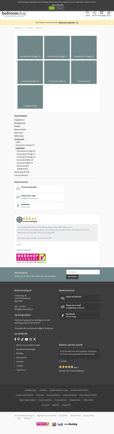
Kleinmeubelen (20, 131)
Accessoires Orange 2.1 (26, 158)
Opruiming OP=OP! (21, 173)
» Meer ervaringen (23, 251)
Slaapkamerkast (75, 401)
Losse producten (21, 176)
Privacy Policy (89, 417)
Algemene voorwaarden (46, 417)
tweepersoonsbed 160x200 (79, 391)
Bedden (17, 127)
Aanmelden (72, 278)
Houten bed (40, 396)
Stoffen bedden (88, 401)
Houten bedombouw (45, 401)
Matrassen (18, 134)
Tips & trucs (21, 371)
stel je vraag (23, 207)
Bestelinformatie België (25, 350)
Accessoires (19, 140)
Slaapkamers (19, 121)
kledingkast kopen (31, 391)
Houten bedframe (60, 401)
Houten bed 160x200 (53, 396)
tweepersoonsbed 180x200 (24, 396)
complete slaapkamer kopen (59, 391)
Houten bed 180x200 (69, 396)
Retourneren (21, 358)
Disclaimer (63, 417)
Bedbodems (19, 137)
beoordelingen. (77, 372)
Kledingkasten (20, 124)
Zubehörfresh (22, 170)
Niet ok (60, 8)
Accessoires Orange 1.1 (26, 155)
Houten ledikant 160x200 (28, 401)
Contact (19, 367)
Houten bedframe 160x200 (88, 396)
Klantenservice (21, 183)
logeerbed (55, 406)
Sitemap (27, 419)
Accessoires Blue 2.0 (25, 161)
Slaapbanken (66, 406)
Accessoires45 (23, 167)
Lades (18, 143)
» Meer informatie (57, 5)
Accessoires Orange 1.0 (25, 146)
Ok (52, 8)
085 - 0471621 (20, 308)
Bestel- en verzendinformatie (28, 346)
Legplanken (20, 149)
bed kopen (43, 391)
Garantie (20, 363)
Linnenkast (45, 406)
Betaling (19, 354)
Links (19, 419)
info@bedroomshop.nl (27, 198)
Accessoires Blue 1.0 (25, 164)
